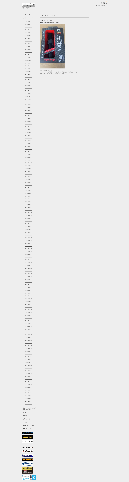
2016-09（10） (28, 298)
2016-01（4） (28, 320)
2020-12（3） (28, 157)
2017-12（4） (28, 257)
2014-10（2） (28, 362)
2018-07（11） (28, 237)
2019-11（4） (28, 193)
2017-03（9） (28, 282)
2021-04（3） (28, 149)
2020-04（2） (28, 179)
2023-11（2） (28, 79)
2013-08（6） (28, 401)
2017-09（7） (28, 265)
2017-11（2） (28, 259)
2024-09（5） (28, 57)
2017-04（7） (28, 279)
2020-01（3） (28, 187)
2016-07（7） (28, 304)
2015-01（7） (28, 354)
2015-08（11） (28, 334)
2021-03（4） (28, 151)
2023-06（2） (28, 93)
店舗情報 (25, 415)
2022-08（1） (28, 115)
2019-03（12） (28, 215)
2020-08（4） (28, 168)
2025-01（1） (28, 46)
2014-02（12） (28, 384)
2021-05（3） (28, 146)
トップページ (26, 14)
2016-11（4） (28, 293)
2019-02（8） (28, 218)
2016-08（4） (28, 301)
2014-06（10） (28, 373)
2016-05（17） (28, 309)
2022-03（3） (28, 124)
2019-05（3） (28, 210)
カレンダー (26, 412)
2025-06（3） (28, 35)
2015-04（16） (28, 345)
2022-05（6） (28, 118)
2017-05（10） (28, 276)
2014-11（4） (28, 359)
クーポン (25, 422)
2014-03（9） (28, 381)
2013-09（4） (28, 398)
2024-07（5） (28, 63)
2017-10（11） (28, 262)
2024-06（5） (28, 65)
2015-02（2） (28, 351)
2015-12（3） (28, 323)
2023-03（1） (28, 101)
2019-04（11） (28, 212)
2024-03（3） (28, 71)
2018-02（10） (28, 251)
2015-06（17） (28, 340)
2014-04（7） (28, 379)
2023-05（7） (28, 96)
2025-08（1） (28, 32)
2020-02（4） (28, 185)
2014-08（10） (28, 367)
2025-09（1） (28, 29)
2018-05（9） (28, 243)
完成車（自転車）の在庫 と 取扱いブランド (29, 408)
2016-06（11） (28, 307)
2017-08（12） (28, 268)
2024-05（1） (28, 68)
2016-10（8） (28, 295)
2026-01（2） (28, 24)
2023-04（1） (28, 99)
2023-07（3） (28, 90)
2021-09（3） (28, 135)
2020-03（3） (28, 182)
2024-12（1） (28, 49)
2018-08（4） (28, 234)
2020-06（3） (28, 173)
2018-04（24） (28, 246)
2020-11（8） (28, 160)
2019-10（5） (28, 196)
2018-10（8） (28, 229)
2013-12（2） (28, 390)
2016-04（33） (28, 312)
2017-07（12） (28, 270)
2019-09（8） (28, 198)
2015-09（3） (28, 331)
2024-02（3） (28, 74)
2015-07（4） (28, 337)
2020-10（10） (28, 162)
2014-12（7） (28, 356)
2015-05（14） (28, 343)
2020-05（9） (28, 176)
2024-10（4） (28, 54)
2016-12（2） (28, 290)
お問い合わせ (26, 419)
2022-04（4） (28, 121)
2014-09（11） (28, 365)
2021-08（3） (28, 137)
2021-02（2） (28, 154)
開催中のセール (27, 428)
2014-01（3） (28, 387)
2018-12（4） (28, 223)
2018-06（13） (28, 240)
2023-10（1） (28, 82)
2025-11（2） (28, 27)
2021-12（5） (28, 126)
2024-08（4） (28, 60)
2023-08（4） (28, 88)
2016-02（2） (28, 318)
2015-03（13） (28, 348)
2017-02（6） (28, 284)
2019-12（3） (28, 190)
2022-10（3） (28, 110)
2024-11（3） (28, 52)
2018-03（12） (28, 248)
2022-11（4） (28, 107)
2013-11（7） (28, 392)
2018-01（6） (28, 254)
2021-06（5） (28, 143)
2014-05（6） (28, 376)
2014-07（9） (28, 370)
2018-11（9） (28, 226)
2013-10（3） (28, 395)
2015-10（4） (28, 329)
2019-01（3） (28, 221)
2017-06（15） (28, 273)
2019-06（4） (28, 207)
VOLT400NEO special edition (49, 22)
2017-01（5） (28, 287)
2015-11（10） (28, 326)
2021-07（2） (28, 140)
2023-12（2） (28, 77)
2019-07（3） (28, 204)
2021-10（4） (28, 132)
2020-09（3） (28, 165)
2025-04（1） (28, 40)
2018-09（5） (28, 232)
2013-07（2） (28, 403)
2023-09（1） (28, 85)
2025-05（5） (28, 38)
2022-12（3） (28, 104)
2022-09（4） (28, 113)
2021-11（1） (28, 129)
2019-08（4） (28, 201)
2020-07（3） (28, 171)
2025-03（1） (28, 43)
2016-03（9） (28, 315)
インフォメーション (28, 18)
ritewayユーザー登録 (28, 425)
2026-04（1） (28, 21)
